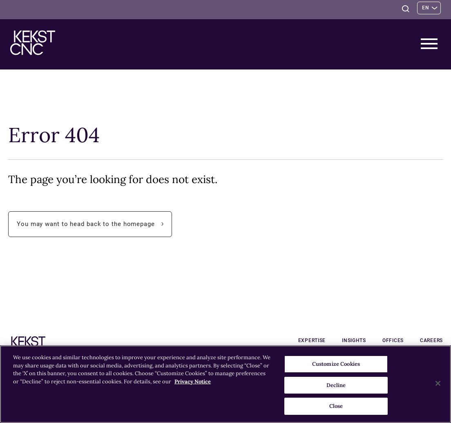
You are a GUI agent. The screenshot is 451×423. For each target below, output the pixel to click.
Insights (354, 340)
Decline (336, 385)
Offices (393, 340)
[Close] (438, 383)
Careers (431, 340)
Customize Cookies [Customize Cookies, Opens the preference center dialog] (336, 363)
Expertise (312, 340)
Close (336, 406)
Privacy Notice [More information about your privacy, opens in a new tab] (192, 381)
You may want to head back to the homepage (94, 224)
